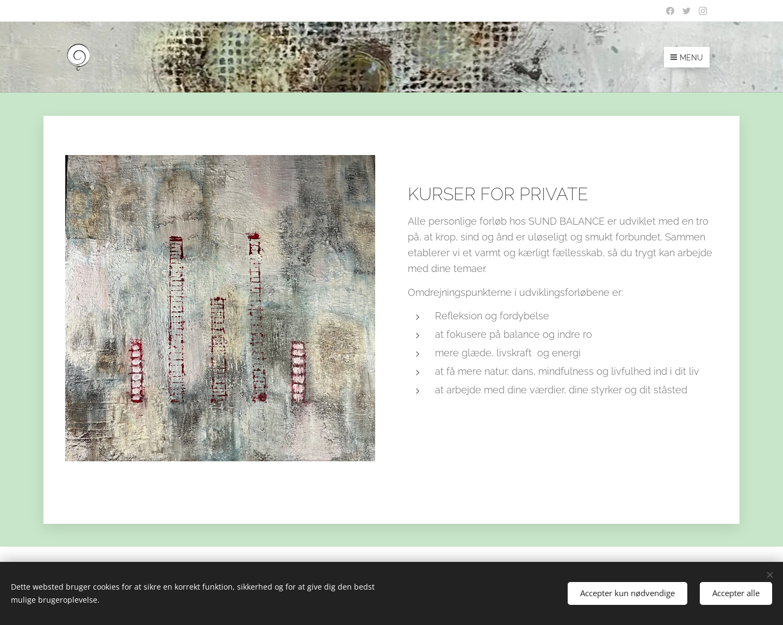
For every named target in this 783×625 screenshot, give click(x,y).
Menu (686, 57)
